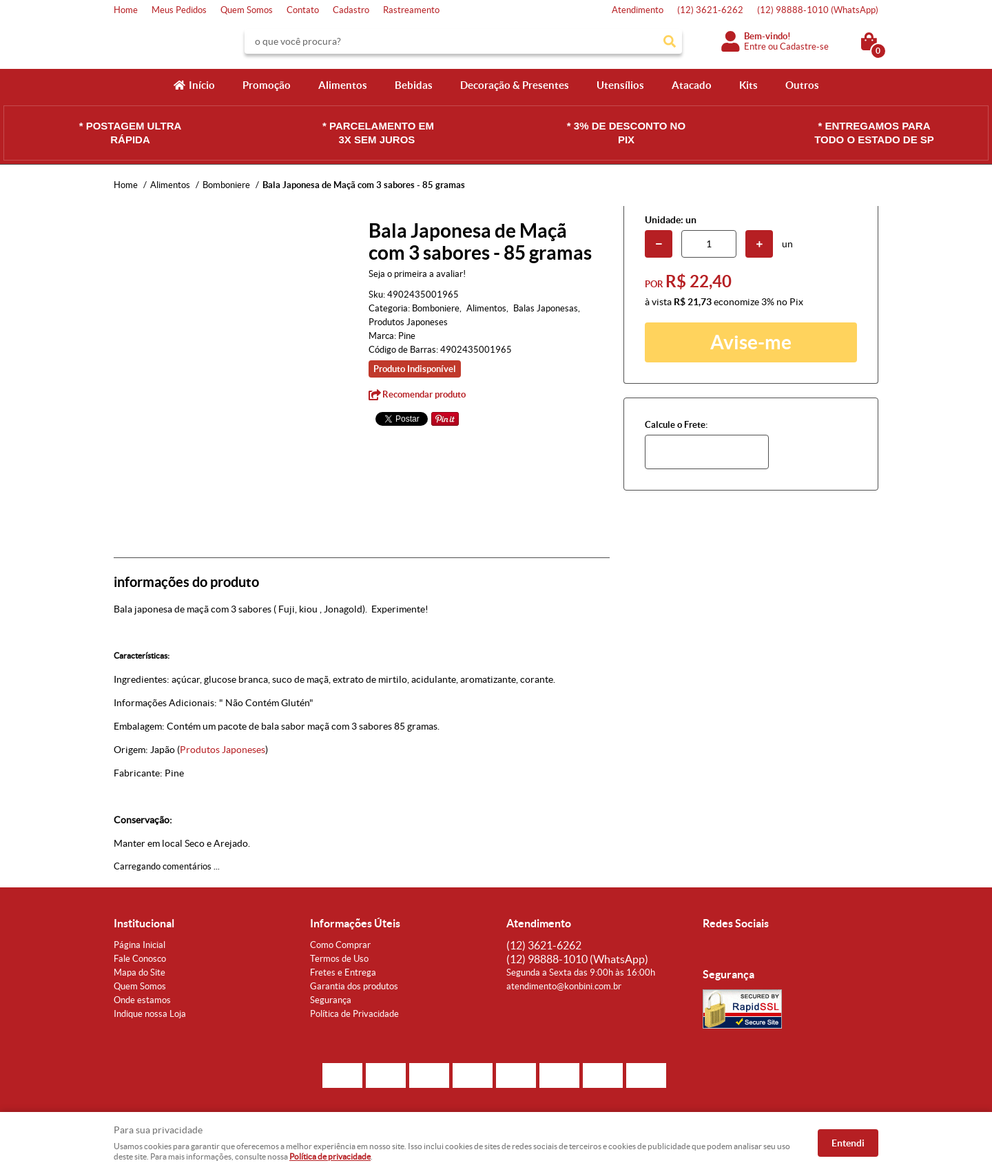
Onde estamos (142, 1000)
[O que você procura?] (669, 41)
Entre (755, 46)
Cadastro (351, 10)
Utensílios (620, 85)
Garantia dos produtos (354, 986)
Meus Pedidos (179, 10)
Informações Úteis (355, 923)
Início (202, 85)
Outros (802, 85)
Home (126, 10)
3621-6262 (710, 10)
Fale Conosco (140, 959)
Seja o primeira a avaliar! (417, 274)
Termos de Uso (339, 959)
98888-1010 (817, 10)
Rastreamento (411, 10)
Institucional (144, 923)
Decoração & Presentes (514, 85)
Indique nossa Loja (150, 1014)
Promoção (266, 85)
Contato (303, 10)
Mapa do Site (139, 972)
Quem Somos (246, 10)
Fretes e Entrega (343, 972)
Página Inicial (139, 945)
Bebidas (414, 85)
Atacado (692, 85)
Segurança (330, 1000)
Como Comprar (340, 945)
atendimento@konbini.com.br (563, 986)
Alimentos (342, 85)
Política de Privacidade (354, 1014)
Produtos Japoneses (222, 749)
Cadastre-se (804, 46)
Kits (748, 85)
